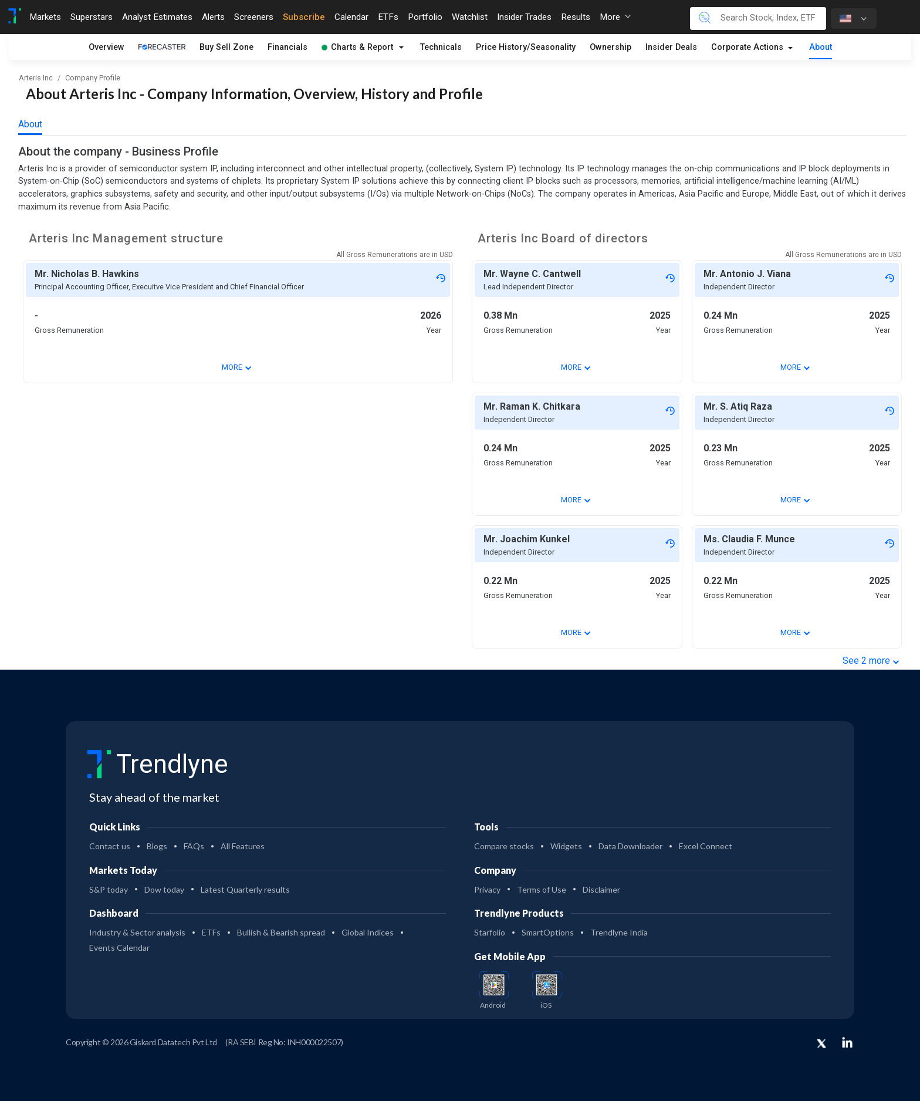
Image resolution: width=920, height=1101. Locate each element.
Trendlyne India (619, 932)
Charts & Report (357, 47)
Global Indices (367, 932)
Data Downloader (630, 846)
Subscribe (304, 17)
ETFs (211, 932)
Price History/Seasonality (526, 47)
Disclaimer (601, 889)
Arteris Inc (36, 77)
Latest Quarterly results (245, 889)
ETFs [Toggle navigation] (388, 17)
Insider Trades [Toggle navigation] (524, 17)
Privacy (487, 889)
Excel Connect (705, 846)
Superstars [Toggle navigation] (91, 17)
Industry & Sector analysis (137, 932)
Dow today (164, 889)
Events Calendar (119, 948)
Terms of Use (541, 889)
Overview (106, 47)
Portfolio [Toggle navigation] (425, 17)
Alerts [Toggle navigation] (213, 17)
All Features (243, 846)
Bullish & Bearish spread (281, 932)
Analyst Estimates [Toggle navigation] (157, 17)
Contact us (109, 846)
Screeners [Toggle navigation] (253, 17)
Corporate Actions (748, 47)
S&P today (108, 889)
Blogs (157, 846)
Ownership (610, 47)
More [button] (615, 17)
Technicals (441, 47)
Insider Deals (671, 47)
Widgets (566, 846)
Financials (287, 47)
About (820, 47)
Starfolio (489, 932)
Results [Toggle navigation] (575, 17)
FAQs (194, 846)
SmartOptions (548, 932)
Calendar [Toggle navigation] (351, 17)
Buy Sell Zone (226, 47)
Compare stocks (504, 846)
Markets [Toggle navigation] (45, 17)
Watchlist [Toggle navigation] (470, 17)
